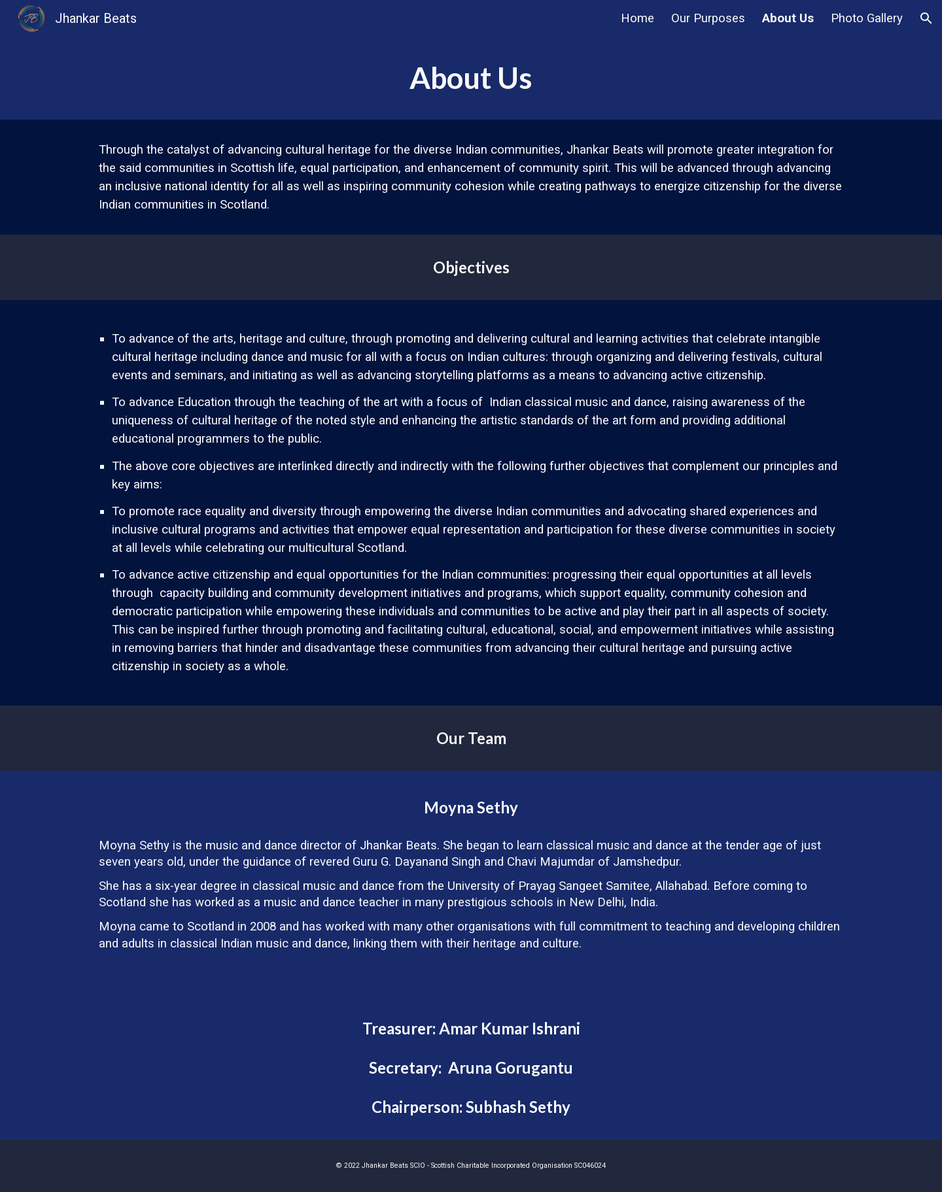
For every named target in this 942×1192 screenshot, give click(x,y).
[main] (471, 78)
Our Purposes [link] (708, 18)
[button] (926, 18)
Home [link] (637, 18)
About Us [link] (788, 18)
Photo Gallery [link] (867, 18)
